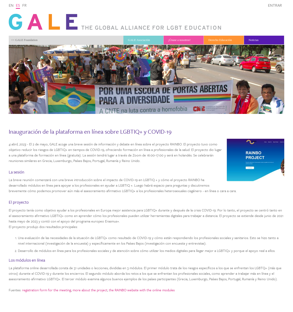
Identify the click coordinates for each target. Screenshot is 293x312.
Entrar (275, 5)
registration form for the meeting (46, 289)
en (11, 5)
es (18, 5)
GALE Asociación (139, 40)
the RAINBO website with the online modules (142, 289)
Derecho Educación (220, 40)
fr (24, 5)
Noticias (254, 40)
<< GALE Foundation (24, 40)
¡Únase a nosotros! (179, 40)
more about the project (90, 289)
